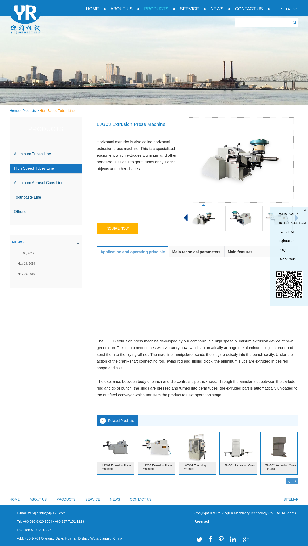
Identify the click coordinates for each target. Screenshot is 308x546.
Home (92, 8)
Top (294, 474)
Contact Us (249, 8)
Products (156, 8)
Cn (295, 9)
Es (288, 9)
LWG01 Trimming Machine (195, 467)
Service (189, 8)
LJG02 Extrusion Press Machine (116, 467)
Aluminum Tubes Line (32, 154)
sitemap (291, 499)
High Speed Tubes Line (57, 110)
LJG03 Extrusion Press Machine (157, 467)
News (217, 8)
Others (20, 212)
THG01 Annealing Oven (240, 465)
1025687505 (286, 259)
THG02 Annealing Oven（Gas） (280, 467)
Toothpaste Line (27, 197)
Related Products (121, 420)
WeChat (287, 232)
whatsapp (288, 214)
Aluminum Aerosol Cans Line (38, 183)
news (18, 242)
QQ (283, 250)
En (281, 9)
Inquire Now (117, 228)
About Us (121, 8)
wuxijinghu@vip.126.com (46, 513)
